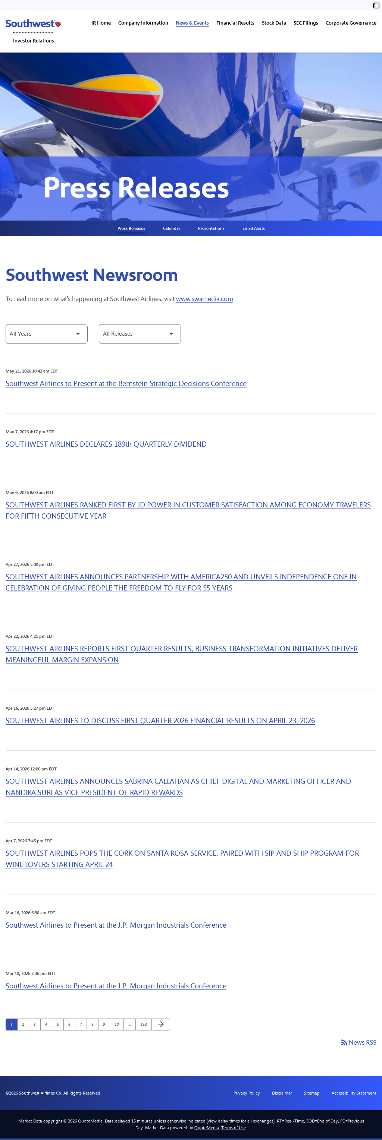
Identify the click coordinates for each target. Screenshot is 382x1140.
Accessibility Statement (354, 1094)
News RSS (358, 1044)
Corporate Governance (351, 23)
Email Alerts (253, 229)
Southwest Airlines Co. (40, 1094)
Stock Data (274, 23)
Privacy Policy (247, 1094)
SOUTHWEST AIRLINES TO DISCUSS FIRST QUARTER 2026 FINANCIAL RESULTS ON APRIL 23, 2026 (160, 722)
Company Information (143, 23)
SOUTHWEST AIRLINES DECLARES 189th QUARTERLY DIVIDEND (106, 445)
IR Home (101, 23)
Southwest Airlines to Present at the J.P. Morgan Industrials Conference (116, 926)
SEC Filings (306, 23)
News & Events (192, 23)
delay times (229, 1122)
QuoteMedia (90, 1122)
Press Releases (131, 229)
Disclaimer (282, 1094)
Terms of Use (233, 1129)
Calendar (171, 229)
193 (144, 1025)
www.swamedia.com (206, 301)
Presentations (211, 229)
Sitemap (312, 1094)
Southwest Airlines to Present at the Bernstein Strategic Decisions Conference (126, 385)
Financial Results (235, 23)
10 (118, 1025)
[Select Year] (47, 335)
